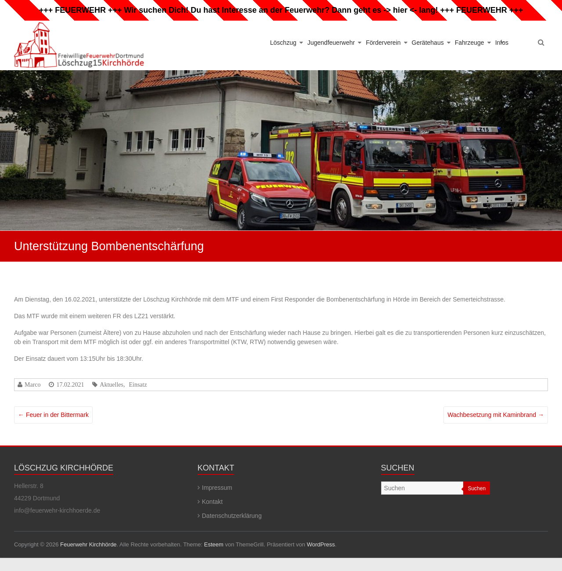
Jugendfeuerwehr (331, 42)
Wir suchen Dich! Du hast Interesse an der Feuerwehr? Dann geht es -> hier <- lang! (281, 10)
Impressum (217, 487)
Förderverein (383, 42)
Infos (501, 42)
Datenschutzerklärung (232, 515)
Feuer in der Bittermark (53, 414)
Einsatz (138, 384)
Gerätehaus (428, 42)
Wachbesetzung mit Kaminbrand (495, 414)
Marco (33, 384)
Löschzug (283, 42)
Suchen (477, 488)
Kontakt (212, 501)
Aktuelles (111, 384)
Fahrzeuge (469, 42)
